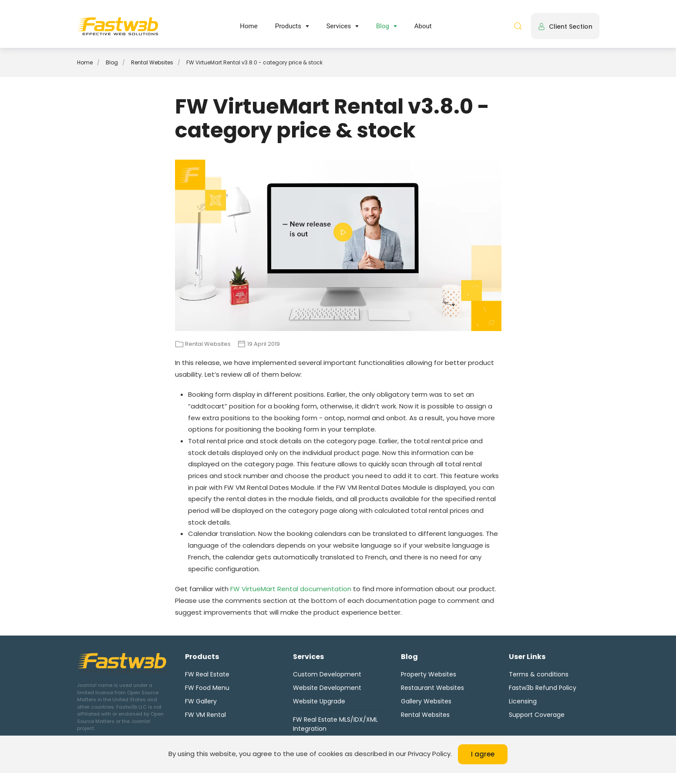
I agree (482, 754)
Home (248, 26)
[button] (518, 26)
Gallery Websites (426, 701)
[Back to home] (117, 26)
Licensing (523, 701)
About (423, 26)
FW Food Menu (207, 687)
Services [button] (338, 26)
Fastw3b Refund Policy (542, 687)
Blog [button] (382, 26)
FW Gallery (201, 701)
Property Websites (428, 674)
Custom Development (327, 674)
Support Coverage (537, 714)
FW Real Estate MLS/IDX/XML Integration (335, 724)
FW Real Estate (207, 674)
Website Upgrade (319, 701)
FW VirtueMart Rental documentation (290, 588)
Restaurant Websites (432, 687)
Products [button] (288, 26)
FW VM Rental (205, 714)
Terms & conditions (538, 674)
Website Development (327, 687)
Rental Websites (425, 714)
